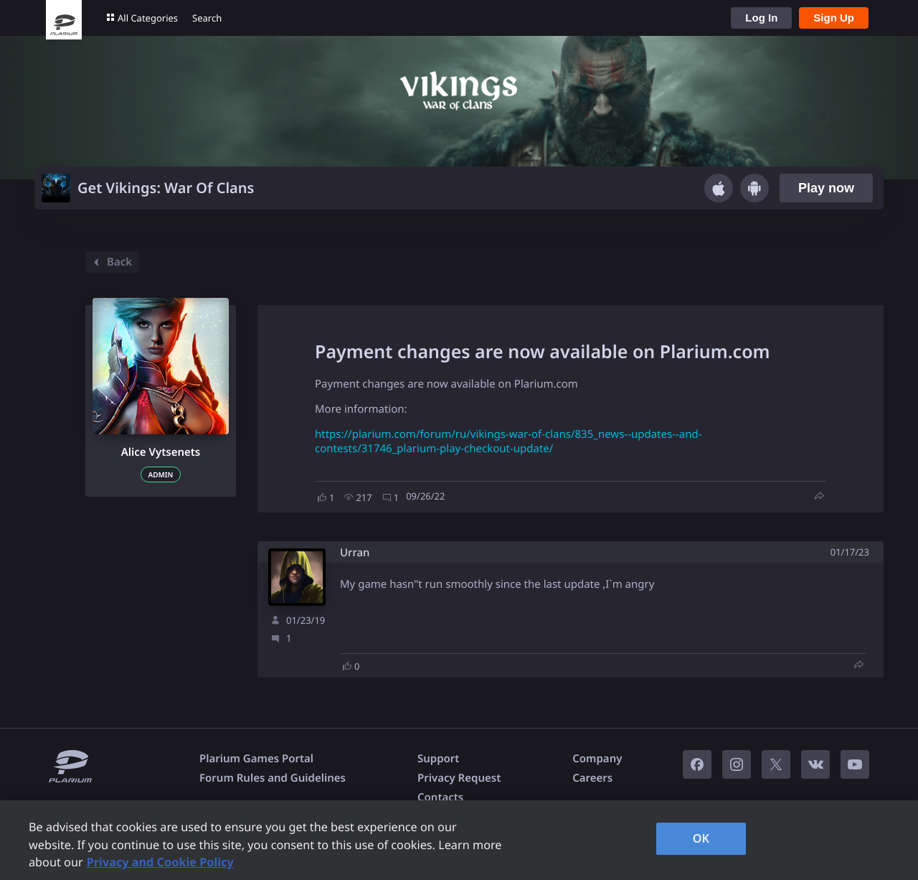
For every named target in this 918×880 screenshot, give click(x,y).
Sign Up (833, 17)
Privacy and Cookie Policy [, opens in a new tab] (160, 862)
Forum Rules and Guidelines (272, 778)
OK (701, 838)
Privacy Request (459, 778)
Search (207, 17)
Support (438, 759)
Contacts (440, 797)
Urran (354, 553)
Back (110, 262)
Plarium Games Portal (256, 759)
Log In (761, 17)
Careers (592, 778)
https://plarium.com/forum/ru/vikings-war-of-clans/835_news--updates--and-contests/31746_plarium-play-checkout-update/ (508, 441)
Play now (826, 188)
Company (597, 759)
